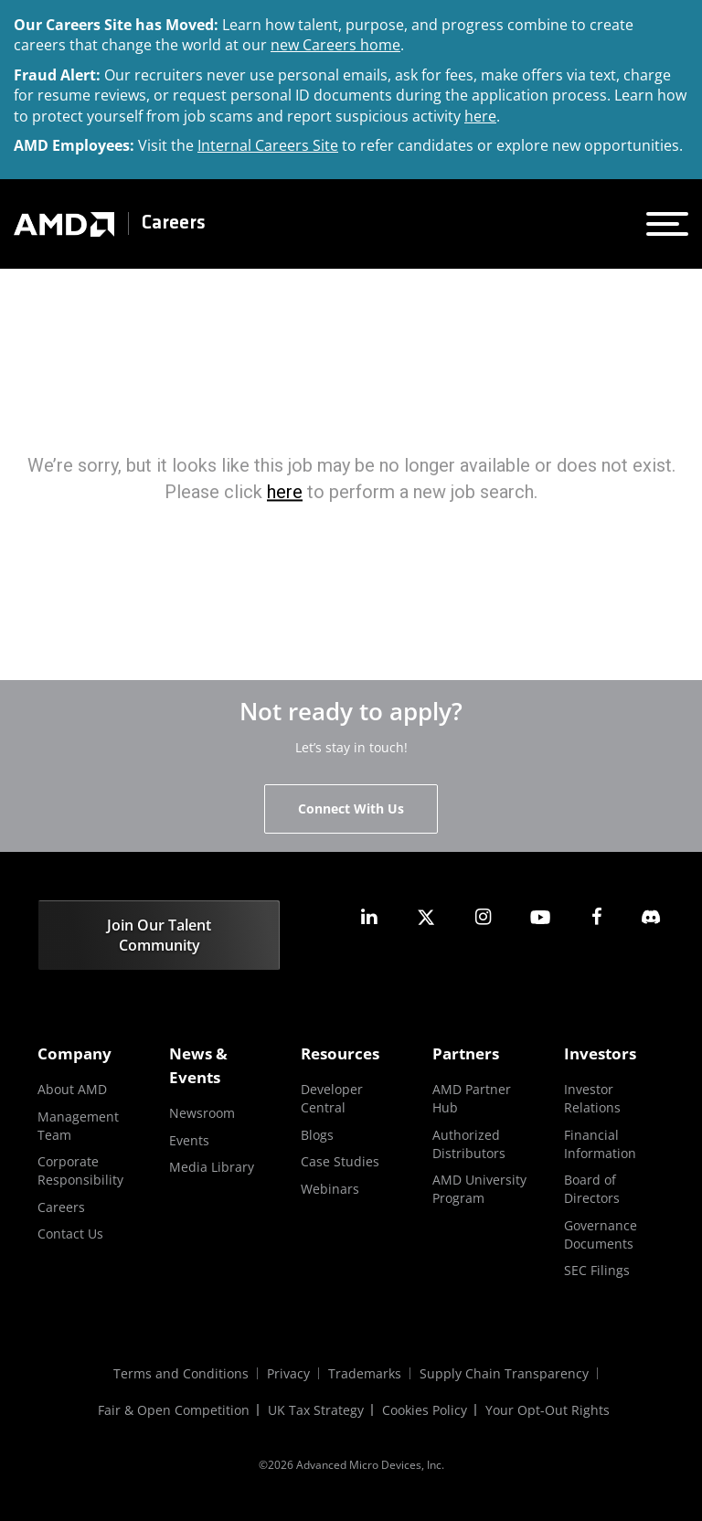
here (480, 116)
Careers (174, 223)
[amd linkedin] (369, 917)
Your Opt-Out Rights (547, 1410)
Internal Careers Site (267, 145)
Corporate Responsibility (80, 1170)
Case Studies (340, 1161)
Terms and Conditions (181, 1373)
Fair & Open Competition (174, 1410)
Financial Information (600, 1144)
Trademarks (364, 1373)
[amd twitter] (426, 917)
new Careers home (335, 45)
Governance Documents (600, 1234)
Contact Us (70, 1233)
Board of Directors (592, 1189)
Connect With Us (351, 808)
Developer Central (332, 1098)
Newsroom (202, 1113)
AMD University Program (479, 1189)
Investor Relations (592, 1098)
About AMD (72, 1089)
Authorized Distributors (468, 1144)
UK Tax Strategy (316, 1410)
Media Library (211, 1166)
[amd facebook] (596, 917)
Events (189, 1140)
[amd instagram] (482, 917)
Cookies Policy (424, 1410)
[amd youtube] (540, 917)
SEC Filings (597, 1270)
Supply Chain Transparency (504, 1373)
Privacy (288, 1373)
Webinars (330, 1188)
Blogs (317, 1134)
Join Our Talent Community (159, 935)
